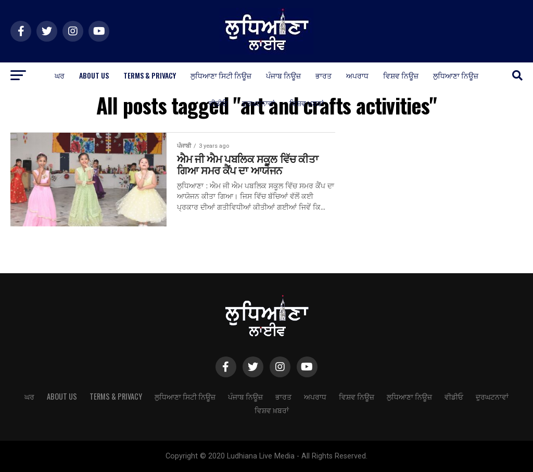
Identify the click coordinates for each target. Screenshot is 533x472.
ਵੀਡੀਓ (218, 102)
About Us (94, 75)
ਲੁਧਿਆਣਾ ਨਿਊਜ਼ (455, 75)
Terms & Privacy (149, 75)
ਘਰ (60, 75)
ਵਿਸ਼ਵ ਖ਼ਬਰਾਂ (306, 102)
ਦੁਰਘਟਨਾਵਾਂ (258, 102)
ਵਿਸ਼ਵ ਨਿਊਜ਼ (400, 75)
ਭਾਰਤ (323, 75)
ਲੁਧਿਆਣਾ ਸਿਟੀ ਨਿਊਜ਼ (221, 75)
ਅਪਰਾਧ (357, 75)
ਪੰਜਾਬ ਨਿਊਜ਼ (283, 75)
